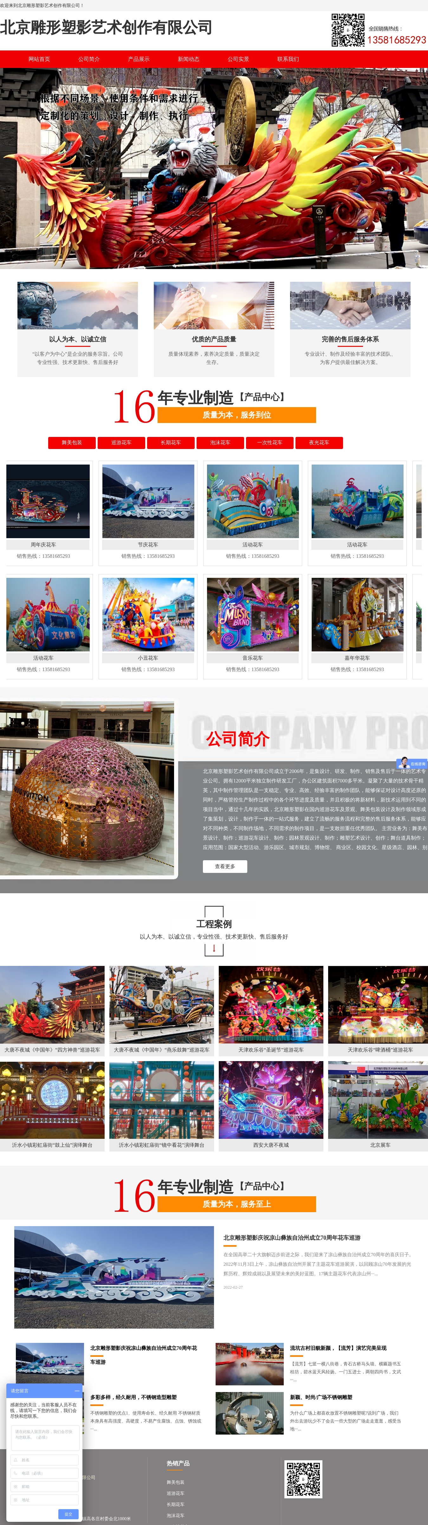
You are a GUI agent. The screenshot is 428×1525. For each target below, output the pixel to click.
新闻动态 (188, 59)
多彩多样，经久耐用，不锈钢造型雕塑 (133, 1397)
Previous (6, 167)
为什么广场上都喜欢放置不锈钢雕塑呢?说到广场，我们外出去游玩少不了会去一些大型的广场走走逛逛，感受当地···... (345, 1421)
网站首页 (39, 59)
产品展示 (139, 59)
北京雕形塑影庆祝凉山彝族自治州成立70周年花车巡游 (292, 1238)
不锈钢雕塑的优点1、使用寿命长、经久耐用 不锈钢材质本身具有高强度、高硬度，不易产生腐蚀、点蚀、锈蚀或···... (145, 1421)
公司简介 (89, 59)
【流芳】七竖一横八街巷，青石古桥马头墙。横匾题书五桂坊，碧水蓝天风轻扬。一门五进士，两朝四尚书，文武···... (345, 1372)
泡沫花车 (176, 1515)
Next (422, 167)
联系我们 (288, 59)
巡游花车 (176, 1493)
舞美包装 (176, 1482)
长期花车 (176, 1504)
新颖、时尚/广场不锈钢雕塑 (321, 1397)
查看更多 (225, 866)
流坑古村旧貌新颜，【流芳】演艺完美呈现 (338, 1348)
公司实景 (238, 59)
